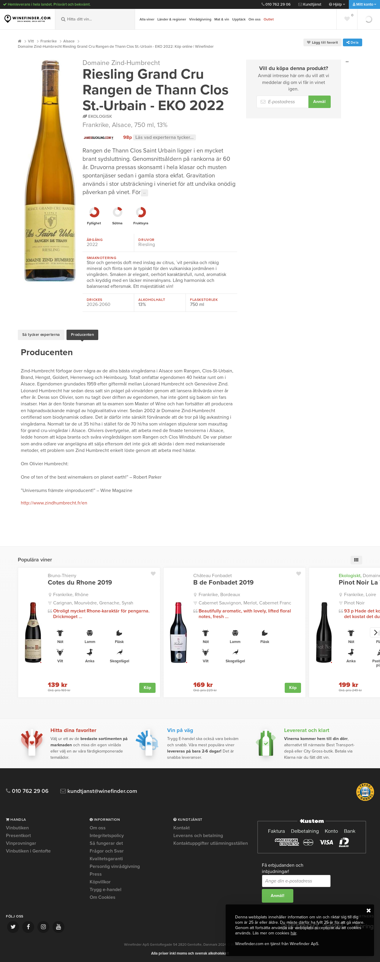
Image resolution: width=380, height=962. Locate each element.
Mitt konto (364, 4)
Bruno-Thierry (62, 575)
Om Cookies (102, 897)
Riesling (146, 244)
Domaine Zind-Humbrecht (121, 63)
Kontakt (181, 827)
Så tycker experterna (41, 334)
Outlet (269, 19)
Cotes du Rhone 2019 (80, 581)
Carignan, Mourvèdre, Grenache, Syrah (93, 602)
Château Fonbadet (212, 575)
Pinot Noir (354, 602)
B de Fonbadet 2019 (223, 581)
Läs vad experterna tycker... (164, 137)
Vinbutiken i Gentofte (28, 850)
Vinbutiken (17, 827)
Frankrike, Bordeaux (219, 594)
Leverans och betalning (198, 835)
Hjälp (337, 4)
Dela (352, 42)
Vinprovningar (21, 843)
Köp (147, 687)
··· (144, 193)
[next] (375, 632)
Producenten (82, 334)
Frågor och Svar (107, 850)
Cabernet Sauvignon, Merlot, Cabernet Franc (245, 602)
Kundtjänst (309, 4)
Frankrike (96, 125)
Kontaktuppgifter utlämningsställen (210, 843)
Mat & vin (221, 19)
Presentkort (18, 835)
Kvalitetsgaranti (106, 858)
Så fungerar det (106, 843)
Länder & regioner (171, 19)
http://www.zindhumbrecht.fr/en (54, 502)
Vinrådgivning (200, 19)
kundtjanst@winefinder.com (98, 791)
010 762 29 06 (276, 4)
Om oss (254, 19)
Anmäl (319, 101)
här (293, 933)
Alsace (121, 125)
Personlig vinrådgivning (115, 866)
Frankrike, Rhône (70, 594)
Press (96, 874)
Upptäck (239, 19)
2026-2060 (98, 304)
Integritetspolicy (107, 835)
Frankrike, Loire (360, 594)
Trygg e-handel (105, 889)
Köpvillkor (100, 881)
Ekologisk (97, 116)
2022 (92, 244)
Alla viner (147, 19)
